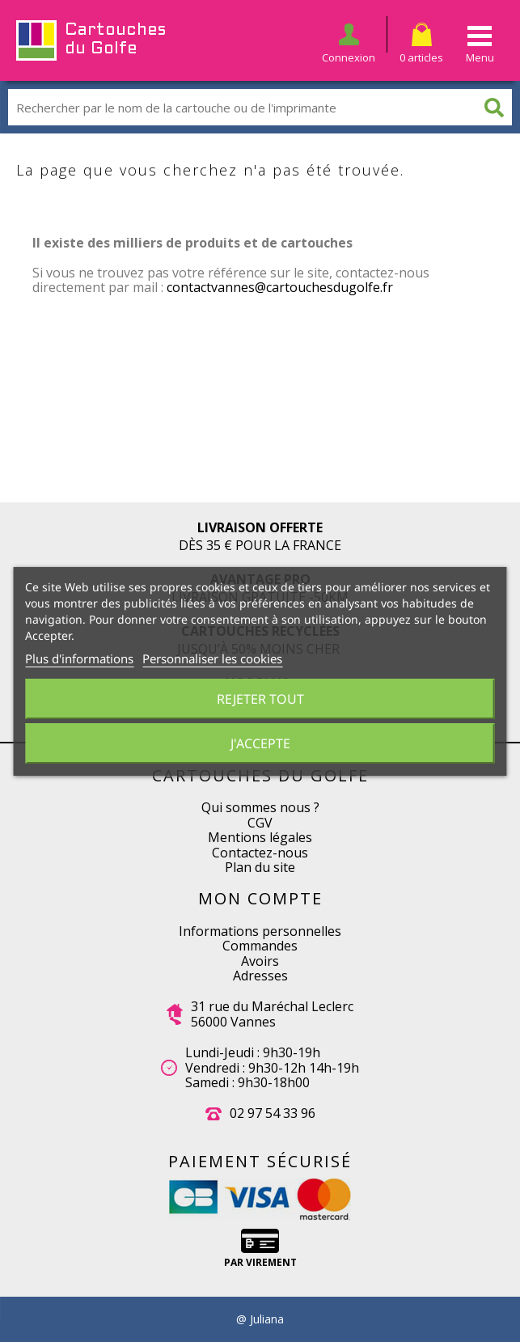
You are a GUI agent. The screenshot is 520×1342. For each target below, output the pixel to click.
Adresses (260, 975)
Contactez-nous (260, 853)
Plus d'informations (79, 658)
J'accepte (260, 743)
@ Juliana (260, 1319)
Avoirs (260, 961)
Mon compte (260, 898)
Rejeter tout (260, 699)
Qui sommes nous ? (260, 807)
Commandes (260, 946)
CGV (260, 823)
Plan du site (260, 867)
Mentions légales (260, 837)
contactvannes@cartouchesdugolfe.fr (280, 287)
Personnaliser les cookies (212, 658)
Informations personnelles (260, 931)
